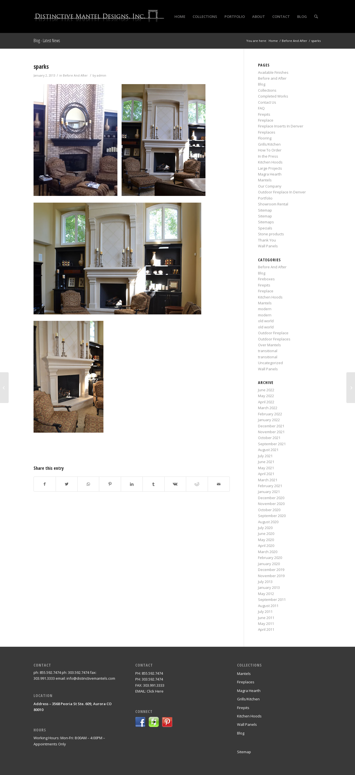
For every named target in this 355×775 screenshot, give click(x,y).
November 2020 (271, 503)
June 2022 (266, 389)
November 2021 (271, 431)
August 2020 (268, 521)
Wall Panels (268, 245)
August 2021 (268, 449)
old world (266, 320)
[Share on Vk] (175, 484)
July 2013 (265, 581)
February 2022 (270, 413)
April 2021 (266, 473)
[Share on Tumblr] (153, 484)
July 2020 (265, 527)
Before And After (75, 75)
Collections (267, 90)
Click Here (155, 691)
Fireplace (265, 120)
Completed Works (273, 96)
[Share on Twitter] (66, 484)
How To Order (269, 150)
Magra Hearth (269, 174)
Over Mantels (269, 344)
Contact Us (267, 102)
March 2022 (267, 407)
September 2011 (272, 599)
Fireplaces (266, 132)
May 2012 (266, 593)
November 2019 (271, 575)
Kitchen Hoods (270, 162)
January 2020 (269, 563)
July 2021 (265, 455)
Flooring (264, 138)
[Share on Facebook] (45, 484)
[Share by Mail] (218, 484)
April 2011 (266, 629)
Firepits (264, 114)
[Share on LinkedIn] (132, 484)
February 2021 (270, 485)
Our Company (269, 186)
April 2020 (266, 545)
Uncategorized (270, 362)
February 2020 (270, 557)
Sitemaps (266, 221)
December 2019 (271, 569)
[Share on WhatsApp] (88, 484)
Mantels (265, 180)
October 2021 (269, 437)
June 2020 (266, 533)
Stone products (271, 233)
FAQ (261, 108)
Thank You (267, 240)
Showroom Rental (273, 204)
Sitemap (265, 210)
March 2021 (267, 479)
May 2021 (266, 467)
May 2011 (266, 623)
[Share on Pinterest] (110, 484)
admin (101, 75)
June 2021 (266, 461)
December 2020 (271, 497)
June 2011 (266, 617)
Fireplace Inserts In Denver (280, 126)
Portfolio (265, 198)
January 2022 (269, 419)
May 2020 (266, 539)
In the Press (268, 156)
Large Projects (270, 168)
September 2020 (272, 515)
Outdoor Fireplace (273, 332)
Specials (265, 228)
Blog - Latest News (47, 40)
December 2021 (271, 425)
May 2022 (266, 395)
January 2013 (269, 587)
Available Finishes (273, 72)
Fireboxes (266, 278)
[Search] (316, 16)
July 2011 (265, 611)
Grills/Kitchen (269, 144)
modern (264, 308)
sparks (41, 66)
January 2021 (269, 491)
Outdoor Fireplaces (274, 339)
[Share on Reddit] (197, 484)
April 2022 (266, 401)
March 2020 (267, 551)
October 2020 (269, 509)
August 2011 (268, 605)
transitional (267, 350)
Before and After (272, 78)
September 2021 (272, 443)
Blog (261, 84)
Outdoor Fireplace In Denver (282, 192)
